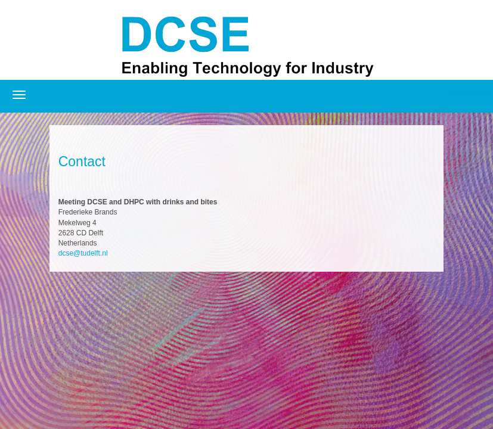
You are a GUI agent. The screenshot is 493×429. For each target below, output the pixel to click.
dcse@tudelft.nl (83, 253)
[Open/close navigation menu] (19, 95)
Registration (470, 93)
